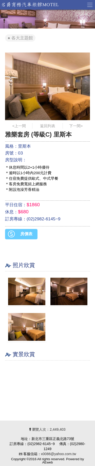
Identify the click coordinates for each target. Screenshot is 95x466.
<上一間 (19, 126)
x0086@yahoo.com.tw (58, 454)
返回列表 (47, 126)
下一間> (76, 126)
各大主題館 (22, 38)
